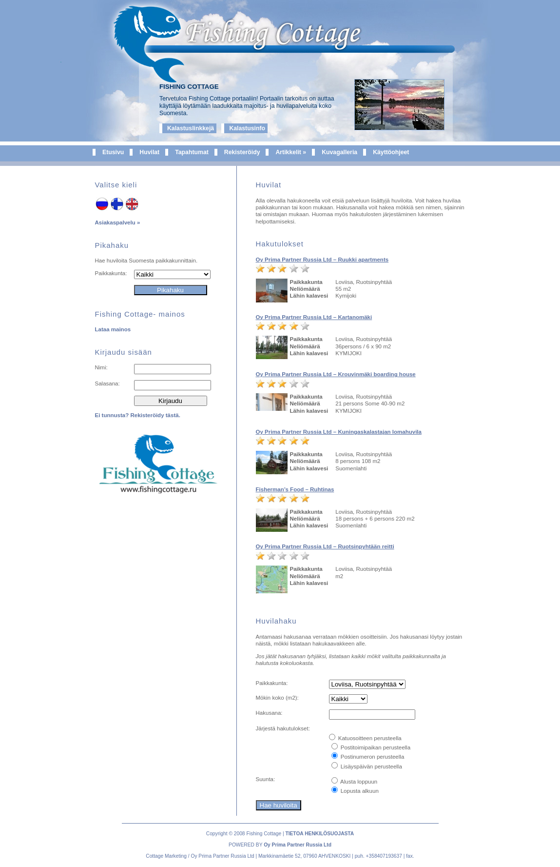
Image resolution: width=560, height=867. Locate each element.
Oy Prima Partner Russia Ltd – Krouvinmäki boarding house (336, 374)
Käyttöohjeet (391, 152)
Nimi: (101, 367)
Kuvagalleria (339, 152)
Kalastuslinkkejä (190, 128)
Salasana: (107, 383)
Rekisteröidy (242, 152)
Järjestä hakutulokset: (283, 728)
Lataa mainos (113, 329)
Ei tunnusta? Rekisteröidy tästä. (137, 415)
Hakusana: (269, 713)
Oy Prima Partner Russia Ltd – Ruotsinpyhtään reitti (325, 546)
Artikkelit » (290, 152)
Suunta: (265, 779)
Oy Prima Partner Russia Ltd (297, 844)
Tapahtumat (192, 152)
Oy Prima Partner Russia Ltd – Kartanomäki (314, 317)
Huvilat (149, 152)
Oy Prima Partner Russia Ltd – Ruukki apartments (322, 259)
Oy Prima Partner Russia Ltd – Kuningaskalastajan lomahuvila (339, 432)
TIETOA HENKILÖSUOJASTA (319, 833)
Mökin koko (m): (277, 698)
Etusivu (113, 152)
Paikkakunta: (111, 273)
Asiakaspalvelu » (117, 222)
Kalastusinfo (247, 128)
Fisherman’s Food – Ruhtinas (295, 489)
